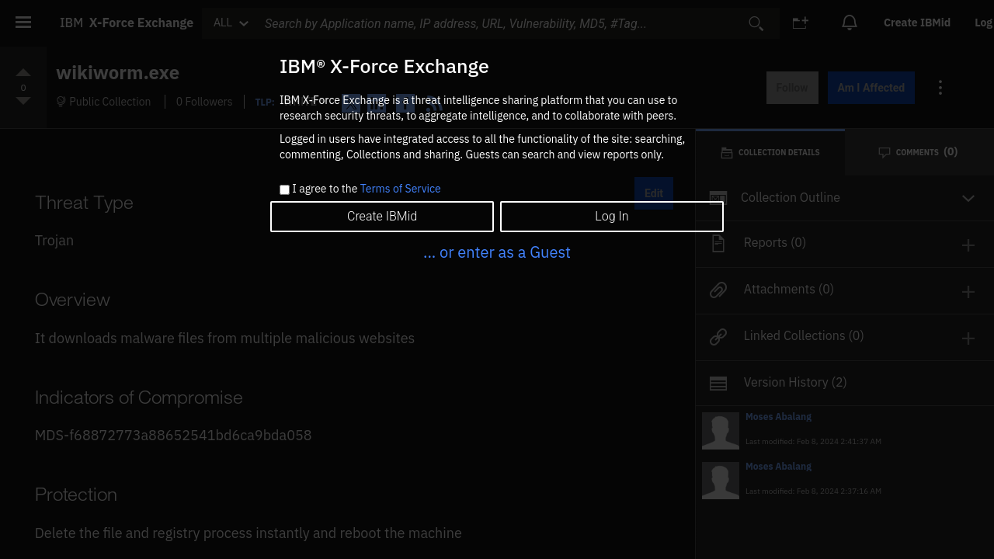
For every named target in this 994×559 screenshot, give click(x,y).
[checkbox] (285, 190)
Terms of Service (400, 189)
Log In (611, 216)
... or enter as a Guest (497, 251)
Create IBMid (382, 216)
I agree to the (366, 189)
